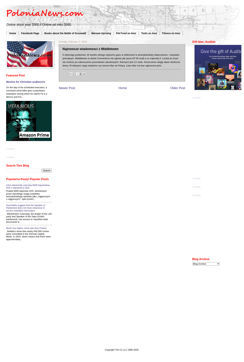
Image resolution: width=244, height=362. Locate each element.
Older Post (177, 88)
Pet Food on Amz (126, 33)
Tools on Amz (149, 33)
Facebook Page (30, 33)
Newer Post (67, 88)
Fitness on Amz (171, 33)
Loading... (197, 97)
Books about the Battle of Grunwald (65, 33)
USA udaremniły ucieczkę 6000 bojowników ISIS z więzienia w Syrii (28, 186)
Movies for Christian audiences (25, 81)
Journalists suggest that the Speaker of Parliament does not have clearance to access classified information (25, 208)
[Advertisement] (35, 138)
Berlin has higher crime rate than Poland (26, 228)
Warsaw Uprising (101, 33)
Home (12, 33)
